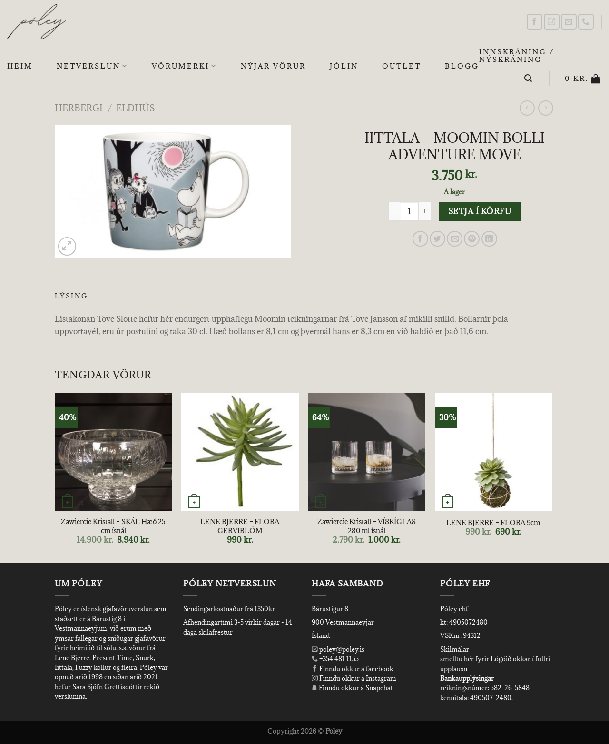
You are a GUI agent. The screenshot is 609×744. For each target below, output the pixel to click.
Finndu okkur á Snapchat (352, 688)
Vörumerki (184, 66)
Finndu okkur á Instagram (354, 678)
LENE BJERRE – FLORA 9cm (493, 522)
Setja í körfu (479, 211)
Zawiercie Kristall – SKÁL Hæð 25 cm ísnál (113, 526)
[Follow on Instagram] (552, 22)
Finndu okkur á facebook (352, 669)
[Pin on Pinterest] (472, 239)
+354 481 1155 (338, 659)
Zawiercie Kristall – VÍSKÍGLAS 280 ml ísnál (366, 526)
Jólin (344, 65)
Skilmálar (454, 649)
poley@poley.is (338, 649)
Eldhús (135, 108)
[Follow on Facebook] (534, 22)
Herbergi (79, 108)
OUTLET (401, 65)
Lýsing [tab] (71, 296)
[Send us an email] (569, 22)
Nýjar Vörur (273, 65)
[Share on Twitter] (437, 239)
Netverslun (92, 66)
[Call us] (586, 22)
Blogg (462, 65)
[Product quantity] (409, 211)
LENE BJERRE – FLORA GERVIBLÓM (239, 526)
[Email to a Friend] (454, 239)
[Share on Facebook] (420, 239)
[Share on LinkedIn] (489, 239)
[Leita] (528, 78)
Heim (20, 65)
